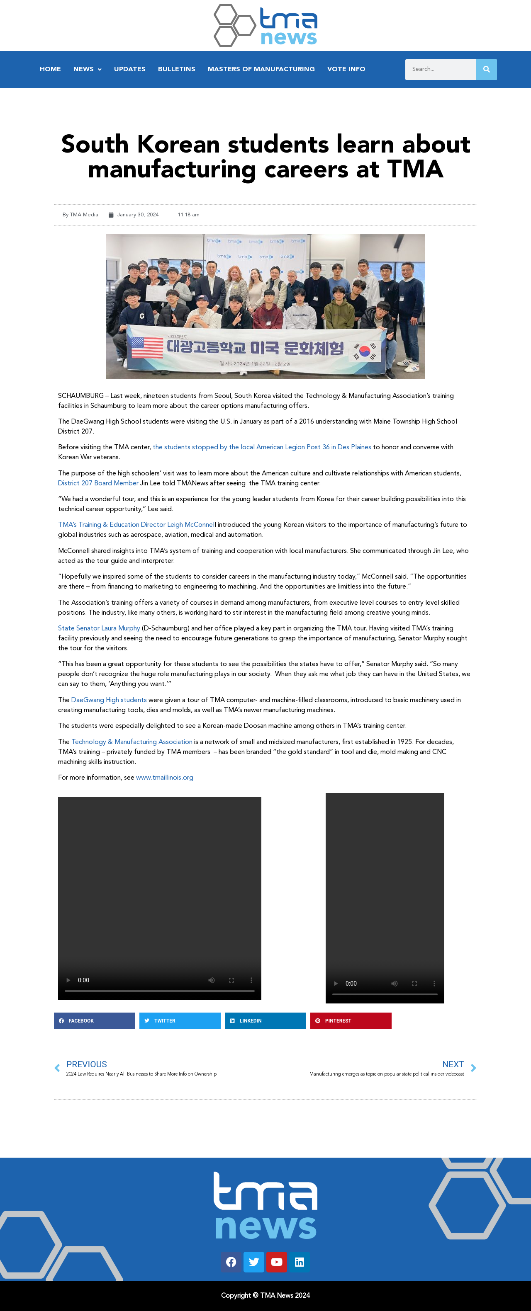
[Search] (486, 69)
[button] (94, 1021)
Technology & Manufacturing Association (131, 742)
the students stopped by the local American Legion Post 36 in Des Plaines (262, 447)
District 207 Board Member (98, 483)
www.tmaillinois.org (165, 778)
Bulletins (176, 69)
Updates (130, 69)
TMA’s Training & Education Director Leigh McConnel (136, 525)
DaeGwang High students (109, 700)
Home (50, 69)
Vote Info (346, 69)
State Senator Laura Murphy (99, 628)
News (87, 69)
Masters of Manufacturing (261, 69)
